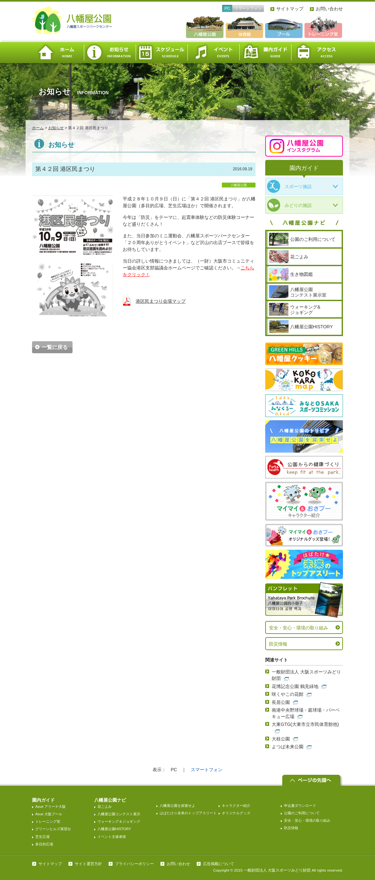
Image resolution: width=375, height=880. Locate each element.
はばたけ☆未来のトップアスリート (188, 813)
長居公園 (281, 702)
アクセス (317, 52)
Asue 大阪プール (48, 814)
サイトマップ (289, 8)
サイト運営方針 (88, 864)
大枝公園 (281, 738)
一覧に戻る (55, 347)
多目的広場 (44, 844)
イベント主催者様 (111, 837)
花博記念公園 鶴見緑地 (295, 686)
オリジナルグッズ (236, 813)
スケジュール (162, 52)
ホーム (58, 52)
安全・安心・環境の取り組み (298, 627)
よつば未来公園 (287, 746)
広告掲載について (218, 864)
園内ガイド (265, 52)
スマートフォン (248, 8)
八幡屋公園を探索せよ (177, 805)
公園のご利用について (302, 813)
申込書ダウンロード (300, 805)
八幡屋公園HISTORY (114, 829)
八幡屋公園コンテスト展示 (118, 814)
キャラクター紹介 (236, 805)
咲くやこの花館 (287, 694)
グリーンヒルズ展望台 (53, 829)
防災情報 (278, 644)
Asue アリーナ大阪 (50, 806)
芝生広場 (42, 837)
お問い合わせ (329, 8)
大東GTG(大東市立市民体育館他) (305, 724)
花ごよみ (104, 806)
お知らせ (110, 52)
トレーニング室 (47, 821)
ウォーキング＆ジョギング (118, 821)
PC (227, 8)
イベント (213, 52)
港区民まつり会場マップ (161, 301)
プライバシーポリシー (134, 864)
